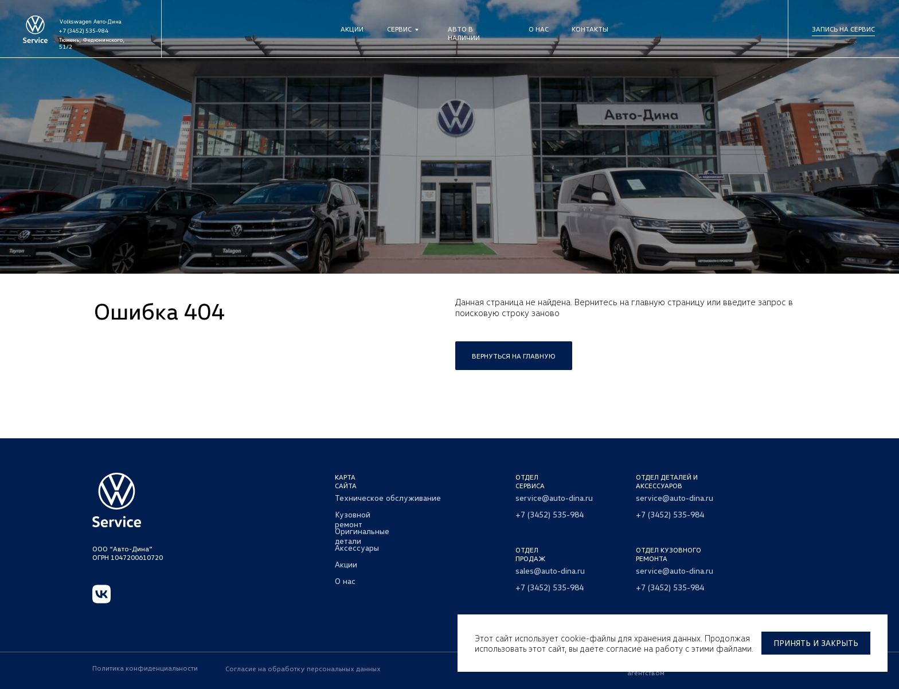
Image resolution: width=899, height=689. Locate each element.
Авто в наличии (464, 33)
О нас (539, 29)
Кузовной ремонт (352, 519)
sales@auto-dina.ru (550, 570)
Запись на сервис (843, 29)
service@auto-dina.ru (554, 498)
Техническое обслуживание (388, 498)
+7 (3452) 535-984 (83, 30)
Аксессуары (357, 547)
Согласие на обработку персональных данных (303, 668)
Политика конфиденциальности (145, 668)
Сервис (399, 29)
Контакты (590, 29)
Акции (352, 29)
